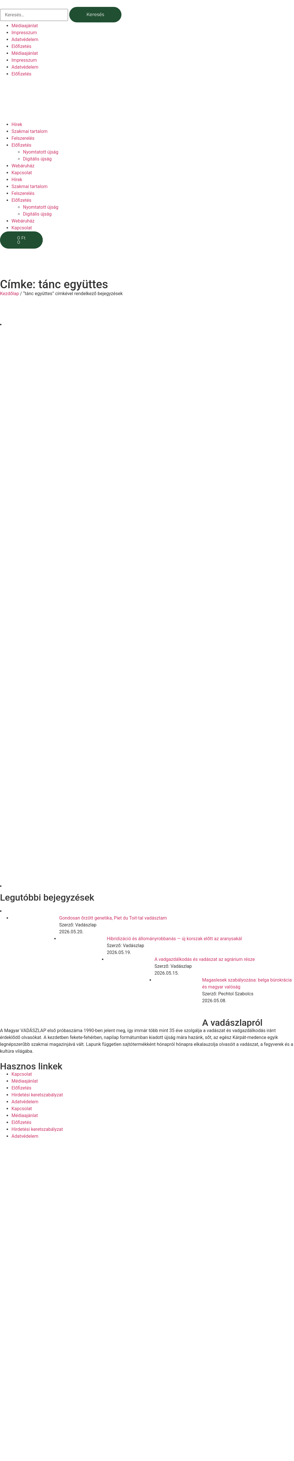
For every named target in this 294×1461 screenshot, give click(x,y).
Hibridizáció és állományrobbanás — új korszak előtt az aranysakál (174, 938)
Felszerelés (22, 138)
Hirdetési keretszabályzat (37, 1095)
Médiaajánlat (24, 25)
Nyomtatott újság (40, 152)
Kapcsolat (21, 172)
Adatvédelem (24, 39)
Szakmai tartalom (29, 131)
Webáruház (22, 166)
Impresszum (24, 32)
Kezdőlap (9, 293)
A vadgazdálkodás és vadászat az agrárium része (204, 959)
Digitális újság (37, 159)
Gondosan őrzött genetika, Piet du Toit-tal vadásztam (113, 918)
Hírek (16, 124)
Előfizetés (21, 46)
